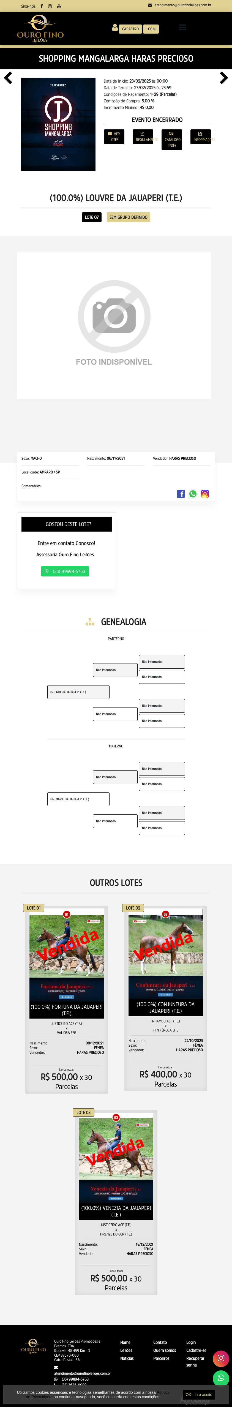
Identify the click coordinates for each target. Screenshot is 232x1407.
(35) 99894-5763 (65, 571)
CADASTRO (130, 29)
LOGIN (150, 29)
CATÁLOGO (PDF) (173, 139)
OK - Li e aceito (199, 1394)
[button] (31, 325)
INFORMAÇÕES (202, 136)
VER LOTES (114, 136)
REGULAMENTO (144, 136)
